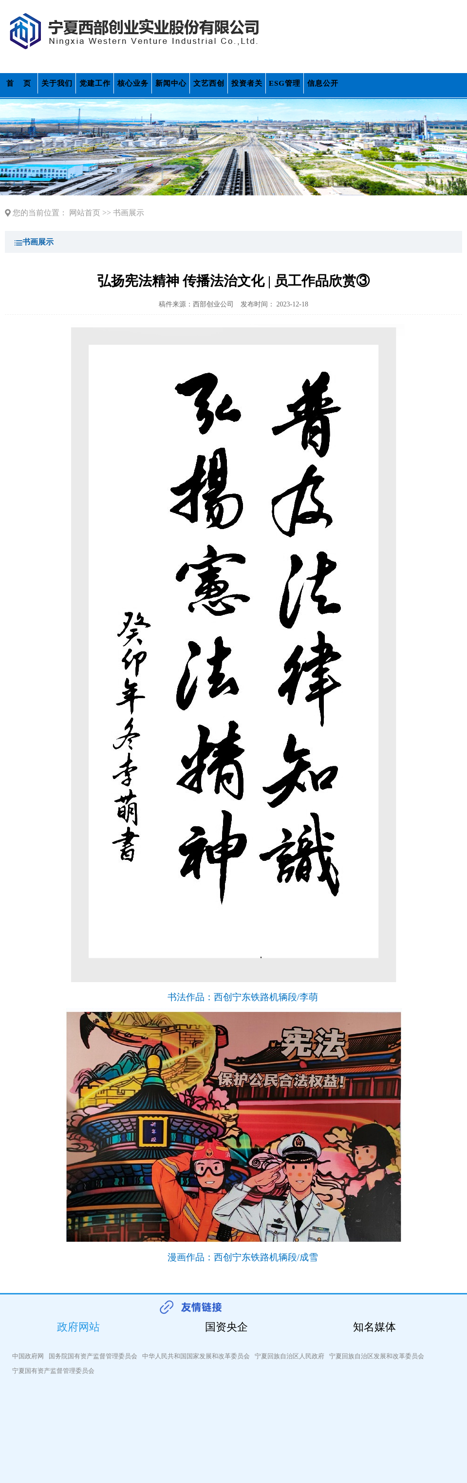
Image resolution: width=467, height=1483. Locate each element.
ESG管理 (284, 83)
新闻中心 (171, 83)
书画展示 (128, 213)
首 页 (18, 83)
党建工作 (95, 83)
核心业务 (133, 83)
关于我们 (57, 83)
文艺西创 (208, 83)
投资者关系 (246, 86)
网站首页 (84, 213)
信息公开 (322, 83)
